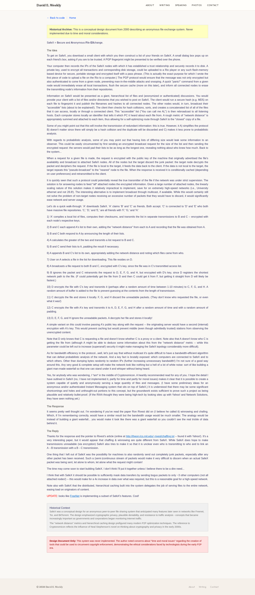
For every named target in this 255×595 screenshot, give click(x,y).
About (150, 5)
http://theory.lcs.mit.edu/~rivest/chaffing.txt (150, 436)
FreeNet (75, 496)
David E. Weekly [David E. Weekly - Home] (48, 5)
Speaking (181, 5)
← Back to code (56, 17)
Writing (164, 5)
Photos (197, 5)
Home (72, 17)
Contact (213, 5)
